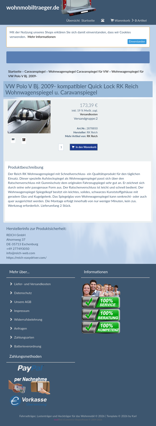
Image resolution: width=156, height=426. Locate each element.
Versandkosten (89, 114)
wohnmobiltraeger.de (51, 7)
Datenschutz (20, 293)
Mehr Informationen (41, 36)
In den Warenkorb (84, 147)
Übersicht (80, 20)
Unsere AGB (20, 302)
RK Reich (92, 136)
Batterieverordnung (25, 346)
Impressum (19, 311)
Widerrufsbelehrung (25, 319)
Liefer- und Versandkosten (30, 284)
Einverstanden (137, 41)
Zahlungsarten (21, 337)
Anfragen (18, 328)
